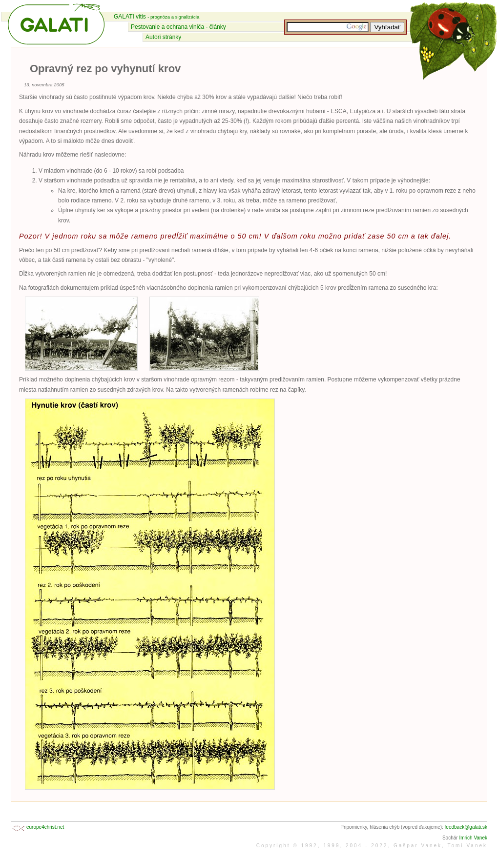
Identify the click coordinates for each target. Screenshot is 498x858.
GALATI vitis (156, 16)
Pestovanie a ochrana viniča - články (178, 26)
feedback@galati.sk (466, 827)
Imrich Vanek (473, 837)
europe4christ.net (45, 827)
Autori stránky (163, 37)
